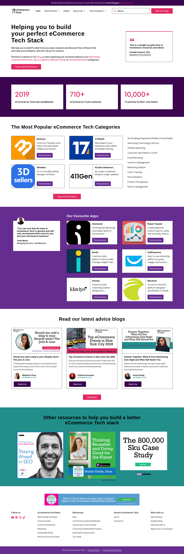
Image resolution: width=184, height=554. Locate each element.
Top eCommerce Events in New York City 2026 (92, 357)
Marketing (94, 56)
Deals (38, 11)
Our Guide (77, 537)
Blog (74, 517)
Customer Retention (21, 59)
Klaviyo (96, 281)
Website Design (58, 59)
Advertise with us (158, 525)
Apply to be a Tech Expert (162, 529)
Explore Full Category (67, 196)
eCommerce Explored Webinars (86, 521)
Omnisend (97, 224)
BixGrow (41, 139)
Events (67, 11)
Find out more (45, 155)
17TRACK (100, 139)
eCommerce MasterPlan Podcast (87, 529)
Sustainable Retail (78, 59)
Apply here (128, 3)
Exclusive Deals (44, 521)
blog (39, 56)
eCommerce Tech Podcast (84, 525)
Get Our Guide (162, 11)
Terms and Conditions (112, 550)
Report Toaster (155, 224)
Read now (22, 384)
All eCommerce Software (49, 537)
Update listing (157, 521)
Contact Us (118, 521)
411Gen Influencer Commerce (104, 167)
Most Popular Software (47, 517)
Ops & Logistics (41, 59)
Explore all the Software (26, 67)
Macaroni (152, 281)
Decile (95, 252)
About (116, 517)
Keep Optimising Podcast (84, 533)
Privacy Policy (94, 550)
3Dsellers (41, 167)
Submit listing (156, 517)
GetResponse (154, 252)
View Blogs (92, 397)
